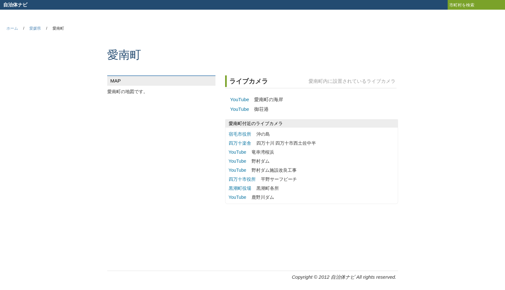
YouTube (239, 99)
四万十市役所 (242, 179)
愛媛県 (35, 28)
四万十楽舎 (240, 143)
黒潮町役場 (240, 188)
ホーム (12, 28)
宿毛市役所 (240, 134)
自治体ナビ (15, 4)
